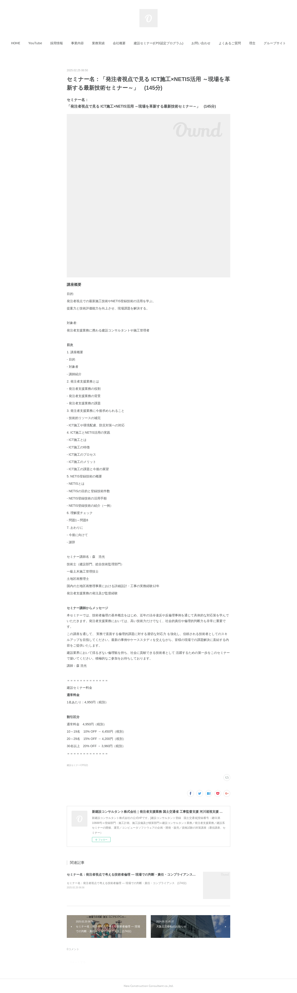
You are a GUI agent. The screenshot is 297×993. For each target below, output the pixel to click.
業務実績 (98, 43)
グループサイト (275, 43)
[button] (15, 43)
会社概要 (119, 43)
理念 (252, 43)
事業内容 (77, 43)
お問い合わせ (200, 43)
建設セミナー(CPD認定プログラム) (158, 43)
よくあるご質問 (230, 43)
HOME (15, 43)
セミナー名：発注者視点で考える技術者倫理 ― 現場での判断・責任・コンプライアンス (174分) (136, 874)
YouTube (35, 43)
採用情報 (56, 43)
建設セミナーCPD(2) (77, 765)
